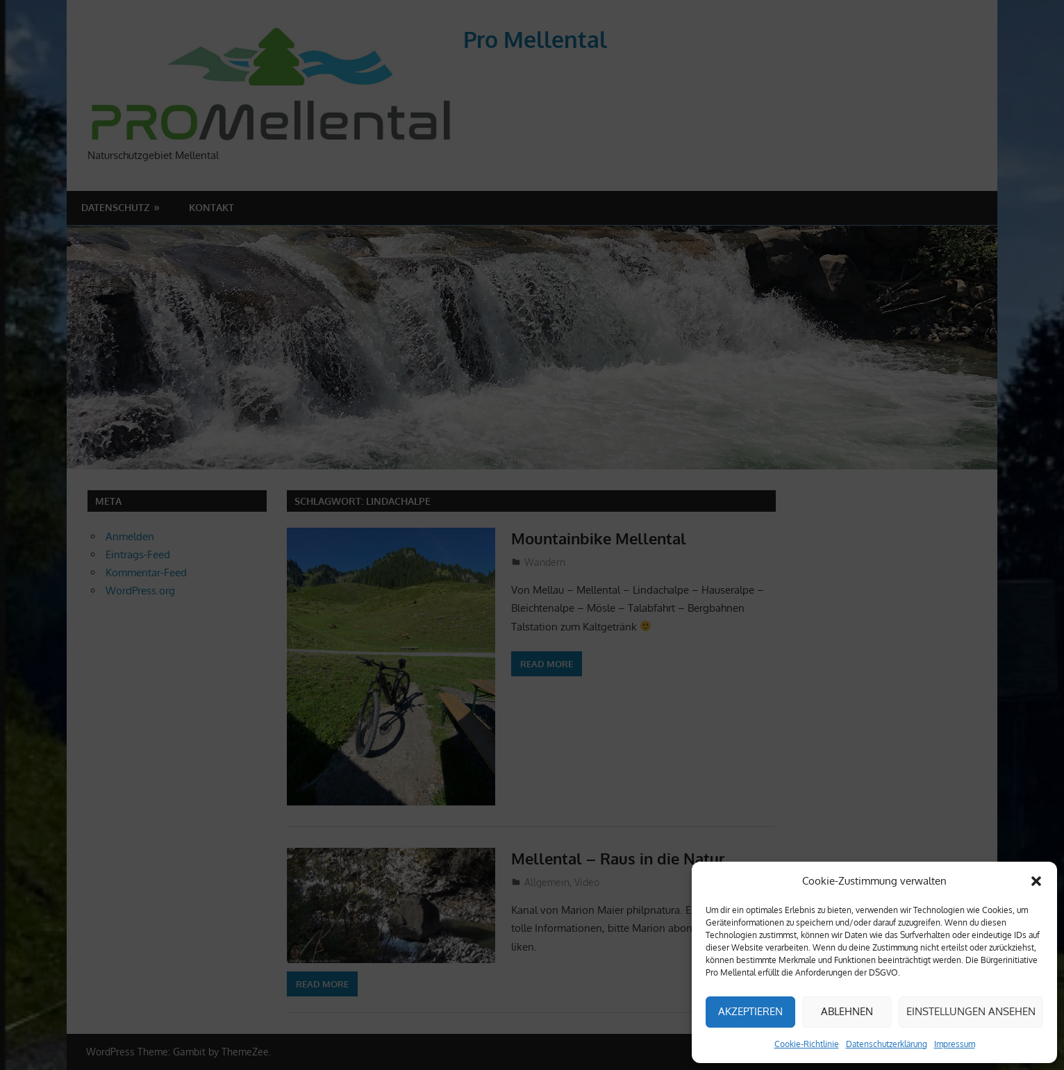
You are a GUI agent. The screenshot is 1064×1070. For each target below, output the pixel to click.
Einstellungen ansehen (971, 1011)
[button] (1036, 881)
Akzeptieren (750, 1011)
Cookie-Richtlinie (806, 1044)
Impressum (954, 1044)
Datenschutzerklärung (886, 1044)
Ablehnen (847, 1011)
